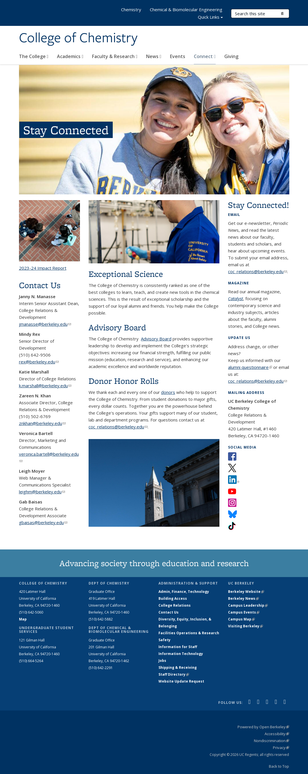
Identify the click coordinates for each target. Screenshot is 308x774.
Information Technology (180, 653)
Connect (205, 56)
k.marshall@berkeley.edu (45, 385)
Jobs (162, 660)
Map (23, 619)
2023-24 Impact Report (42, 268)
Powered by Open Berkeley (263, 726)
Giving (231, 56)
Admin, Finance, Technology (183, 591)
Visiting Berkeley (245, 626)
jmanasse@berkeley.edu (45, 324)
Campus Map (241, 619)
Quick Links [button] (210, 17)
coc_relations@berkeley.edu (118, 427)
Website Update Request (181, 681)
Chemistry (131, 9)
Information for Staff (177, 646)
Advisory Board (156, 339)
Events (177, 56)
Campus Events (243, 612)
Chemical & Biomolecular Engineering (186, 9)
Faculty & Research (114, 56)
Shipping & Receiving (177, 667)
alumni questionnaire (250, 367)
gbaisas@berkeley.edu (43, 522)
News (153, 56)
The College (34, 56)
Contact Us (168, 612)
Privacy (281, 747)
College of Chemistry (78, 38)
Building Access (172, 598)
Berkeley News (243, 598)
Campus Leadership (248, 605)
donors (168, 392)
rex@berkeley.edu (39, 362)
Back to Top (279, 766)
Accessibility (277, 733)
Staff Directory (173, 674)
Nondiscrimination (271, 740)
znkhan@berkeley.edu (42, 423)
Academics (70, 56)
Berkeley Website (246, 591)
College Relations (174, 605)
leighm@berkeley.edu (42, 492)
